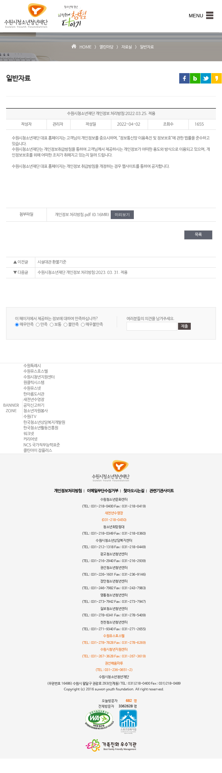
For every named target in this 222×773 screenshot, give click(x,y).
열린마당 (106, 47)
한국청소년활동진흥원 (40, 428)
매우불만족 (94, 324)
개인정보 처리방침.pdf (73, 214)
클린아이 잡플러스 (37, 450)
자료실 (126, 47)
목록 (198, 234)
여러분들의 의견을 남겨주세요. (151, 318)
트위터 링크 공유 (206, 78)
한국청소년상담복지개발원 (44, 422)
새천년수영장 (33, 399)
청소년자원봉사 (35, 411)
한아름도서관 (33, 394)
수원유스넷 (32, 388)
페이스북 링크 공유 (184, 78)
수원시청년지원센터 (39, 377)
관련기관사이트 (161, 491)
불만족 (73, 324)
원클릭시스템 (33, 382)
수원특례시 (32, 366)
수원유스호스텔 (35, 371)
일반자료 (147, 47)
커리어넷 (30, 439)
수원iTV (29, 416)
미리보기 (122, 214)
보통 (57, 324)
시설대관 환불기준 (52, 262)
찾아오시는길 (133, 491)
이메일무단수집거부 (102, 491)
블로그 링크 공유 (195, 78)
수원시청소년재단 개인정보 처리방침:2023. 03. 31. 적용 (82, 272)
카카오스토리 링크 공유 (216, 78)
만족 (43, 324)
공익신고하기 (33, 405)
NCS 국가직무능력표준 (41, 445)
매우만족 (27, 324)
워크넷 (28, 433)
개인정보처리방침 (68, 491)
